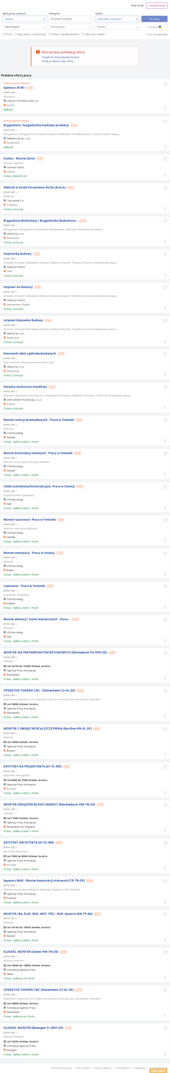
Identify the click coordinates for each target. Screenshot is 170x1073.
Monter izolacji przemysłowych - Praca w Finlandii (38, 420)
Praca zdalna (82, 1068)
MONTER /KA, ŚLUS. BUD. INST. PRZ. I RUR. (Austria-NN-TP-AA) (47, 914)
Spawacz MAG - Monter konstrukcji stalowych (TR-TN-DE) (44, 880)
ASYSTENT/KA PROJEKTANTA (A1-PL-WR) (32, 766)
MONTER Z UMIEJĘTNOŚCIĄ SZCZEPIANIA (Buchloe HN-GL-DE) (47, 728)
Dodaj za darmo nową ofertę (57, 61)
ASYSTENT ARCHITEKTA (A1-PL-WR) (28, 842)
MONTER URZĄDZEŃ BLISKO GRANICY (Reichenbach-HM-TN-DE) (49, 804)
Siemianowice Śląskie (18, 304)
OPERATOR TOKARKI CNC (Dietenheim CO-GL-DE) (38, 990)
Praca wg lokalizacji (61, 1068)
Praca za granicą (102, 1068)
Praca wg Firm (123, 1068)
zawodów (162, 34)
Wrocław (11, 788)
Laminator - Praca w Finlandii (24, 586)
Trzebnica (12, 204)
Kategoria (54, 13)
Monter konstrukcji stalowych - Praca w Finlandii (38, 453)
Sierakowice (13, 142)
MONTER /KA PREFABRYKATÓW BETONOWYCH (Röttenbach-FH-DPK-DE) (55, 652)
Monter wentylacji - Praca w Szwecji (29, 553)
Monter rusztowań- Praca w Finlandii (29, 519)
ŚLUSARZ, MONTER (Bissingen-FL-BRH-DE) (33, 1028)
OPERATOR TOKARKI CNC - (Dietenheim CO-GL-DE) (39, 690)
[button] (165, 83)
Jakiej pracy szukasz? (14, 13)
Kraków (10, 404)
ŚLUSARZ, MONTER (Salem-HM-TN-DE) (30, 952)
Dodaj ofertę (157, 5)
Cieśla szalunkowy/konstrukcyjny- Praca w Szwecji (39, 486)
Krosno (10, 105)
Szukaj (156, 19)
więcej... (116, 134)
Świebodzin (12, 238)
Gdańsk (10, 171)
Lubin (9, 271)
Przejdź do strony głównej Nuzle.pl (60, 57)
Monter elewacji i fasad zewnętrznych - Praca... (36, 619)
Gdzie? (99, 13)
